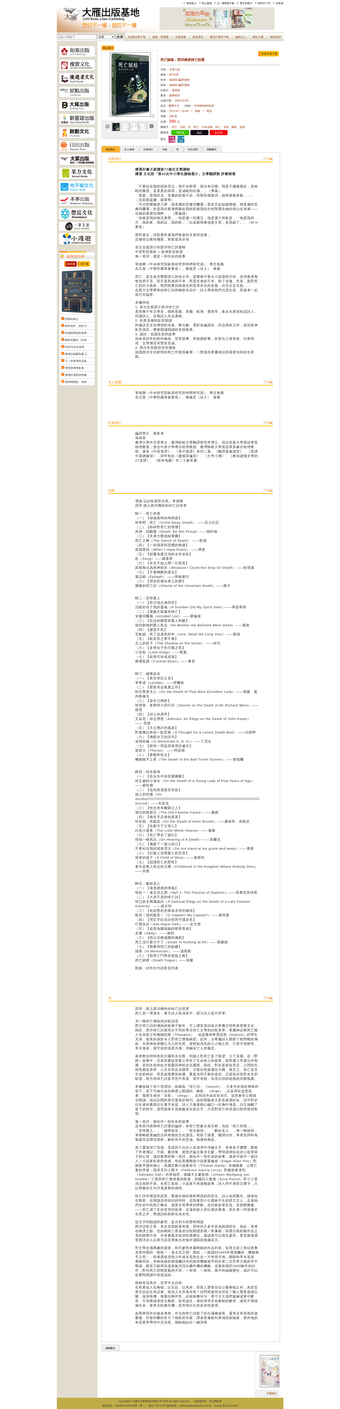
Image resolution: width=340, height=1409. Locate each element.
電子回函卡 (246, 3)
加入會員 (207, 3)
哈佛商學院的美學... (77, 333)
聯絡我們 (275, 37)
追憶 (242, 127)
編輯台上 (240, 37)
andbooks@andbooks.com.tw (195, 1405)
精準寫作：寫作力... (77, 326)
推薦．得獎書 (160, 37)
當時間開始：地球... (77, 382)
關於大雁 (258, 37)
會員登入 (192, 3)
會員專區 (197, 37)
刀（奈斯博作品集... (77, 361)
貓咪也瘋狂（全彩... (77, 340)
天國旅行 (277, 1393)
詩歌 (182, 127)
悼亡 (218, 127)
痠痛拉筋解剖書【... (77, 354)
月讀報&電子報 (136, 37)
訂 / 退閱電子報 (225, 3)
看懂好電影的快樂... (77, 375)
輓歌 (234, 127)
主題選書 (180, 37)
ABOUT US (264, 3)
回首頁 (279, 3)
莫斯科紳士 (72, 319)
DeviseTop (232, 1405)
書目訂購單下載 (219, 37)
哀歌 (226, 127)
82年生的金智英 (74, 347)
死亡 (174, 127)
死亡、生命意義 (203, 127)
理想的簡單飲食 (74, 368)
